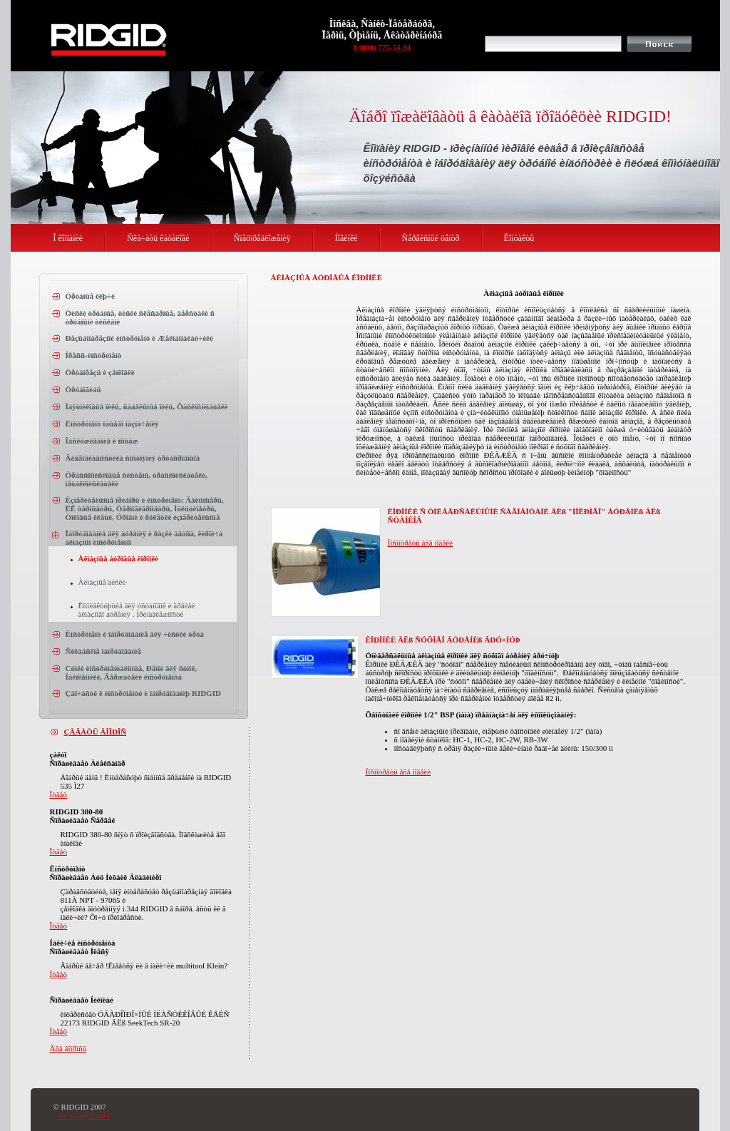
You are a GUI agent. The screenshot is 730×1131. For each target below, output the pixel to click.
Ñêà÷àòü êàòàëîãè (158, 238)
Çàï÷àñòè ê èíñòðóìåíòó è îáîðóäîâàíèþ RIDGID (143, 693)
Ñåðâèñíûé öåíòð (431, 238)
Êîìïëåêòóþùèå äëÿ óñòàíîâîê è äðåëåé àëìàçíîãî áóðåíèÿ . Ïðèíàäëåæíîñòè (136, 609)
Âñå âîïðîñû (68, 1048)
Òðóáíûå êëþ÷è (90, 296)
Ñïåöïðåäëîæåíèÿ (262, 238)
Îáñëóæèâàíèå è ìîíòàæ (102, 440)
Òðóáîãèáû (83, 389)
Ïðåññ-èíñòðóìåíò (94, 355)
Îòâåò (58, 794)
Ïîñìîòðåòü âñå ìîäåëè (420, 542)
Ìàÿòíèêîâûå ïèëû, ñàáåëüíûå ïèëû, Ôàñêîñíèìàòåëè (147, 406)
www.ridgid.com (83, 1115)
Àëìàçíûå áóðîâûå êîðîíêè (118, 558)
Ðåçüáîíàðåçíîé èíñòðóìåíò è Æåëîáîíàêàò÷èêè (139, 338)
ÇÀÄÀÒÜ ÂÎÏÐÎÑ (95, 731)
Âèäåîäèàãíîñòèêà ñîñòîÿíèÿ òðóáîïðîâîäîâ (133, 458)
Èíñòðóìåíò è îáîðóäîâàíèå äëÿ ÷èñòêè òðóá (135, 634)
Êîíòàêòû (519, 238)
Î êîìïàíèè (68, 238)
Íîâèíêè (346, 238)
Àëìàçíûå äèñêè (102, 582)
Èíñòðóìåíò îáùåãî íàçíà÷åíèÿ (112, 423)
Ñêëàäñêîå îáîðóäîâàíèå (104, 651)
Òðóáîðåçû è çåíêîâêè (100, 372)
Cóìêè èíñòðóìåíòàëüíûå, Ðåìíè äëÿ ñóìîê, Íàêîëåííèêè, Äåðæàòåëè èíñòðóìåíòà (131, 672)
